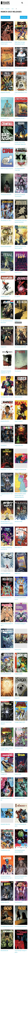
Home (2, 8)
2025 (13, 8)
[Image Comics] (5, 3)
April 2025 (23, 17)
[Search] (22, 3)
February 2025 (5, 17)
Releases (8, 8)
